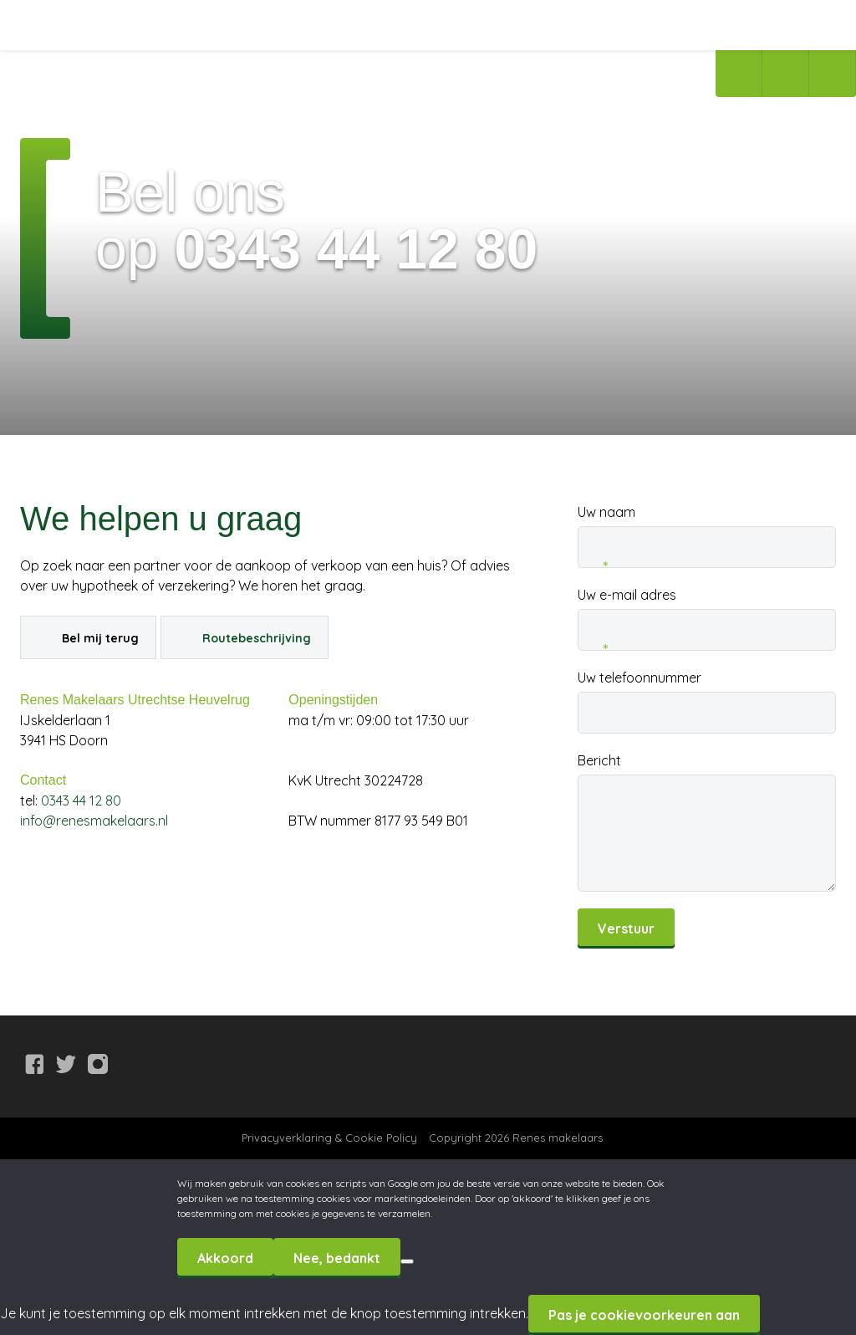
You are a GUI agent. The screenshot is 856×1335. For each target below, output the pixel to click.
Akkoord (225, 1258)
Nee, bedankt (336, 1258)
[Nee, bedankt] (407, 1261)
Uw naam (606, 513)
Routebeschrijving (256, 638)
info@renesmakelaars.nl (94, 820)
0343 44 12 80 (81, 800)
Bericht (599, 760)
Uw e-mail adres (627, 595)
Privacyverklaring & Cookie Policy (329, 1137)
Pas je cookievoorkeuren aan (644, 1315)
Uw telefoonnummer (639, 677)
